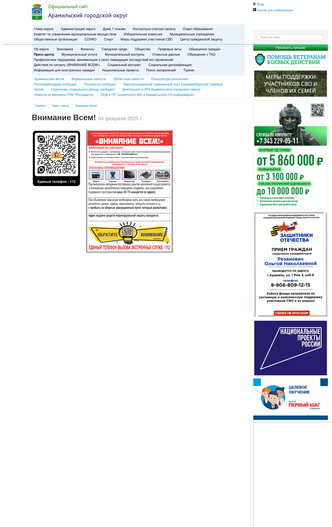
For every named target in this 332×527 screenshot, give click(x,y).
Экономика (64, 49)
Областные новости (128, 79)
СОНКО (90, 39)
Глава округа (43, 29)
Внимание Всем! (86, 105)
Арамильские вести (49, 79)
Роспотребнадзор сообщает (55, 84)
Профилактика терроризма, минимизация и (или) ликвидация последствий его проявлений (103, 60)
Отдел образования (198, 29)
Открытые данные (166, 54)
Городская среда (114, 49)
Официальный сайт (68, 6)
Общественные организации (55, 39)
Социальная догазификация (170, 65)
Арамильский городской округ (88, 15)
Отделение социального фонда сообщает (83, 89)
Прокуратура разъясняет (170, 79)
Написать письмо (290, 48)
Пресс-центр (44, 54)
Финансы (87, 49)
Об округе (41, 49)
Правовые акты (169, 49)
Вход (260, 4)
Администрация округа (78, 29)
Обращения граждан (204, 49)
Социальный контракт (124, 65)
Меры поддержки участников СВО (147, 39)
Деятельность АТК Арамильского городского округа (161, 89)
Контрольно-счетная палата (154, 29)
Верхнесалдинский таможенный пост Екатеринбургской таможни (173, 84)
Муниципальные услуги (79, 54)
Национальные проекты (120, 70)
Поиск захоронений (161, 70)
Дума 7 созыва (114, 29)
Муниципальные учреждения (192, 34)
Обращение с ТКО (201, 54)
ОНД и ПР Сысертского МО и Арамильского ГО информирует (147, 94)
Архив (38, 89)
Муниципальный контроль (125, 54)
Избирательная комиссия (143, 34)
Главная (40, 105)
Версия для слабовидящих (275, 10)
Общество (142, 49)
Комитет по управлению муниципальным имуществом (75, 34)
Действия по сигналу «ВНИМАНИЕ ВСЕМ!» (67, 65)
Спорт (108, 39)
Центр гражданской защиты (201, 39)
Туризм (188, 70)
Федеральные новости (88, 79)
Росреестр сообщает (100, 84)
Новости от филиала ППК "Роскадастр (63, 94)
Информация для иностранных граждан (64, 70)
